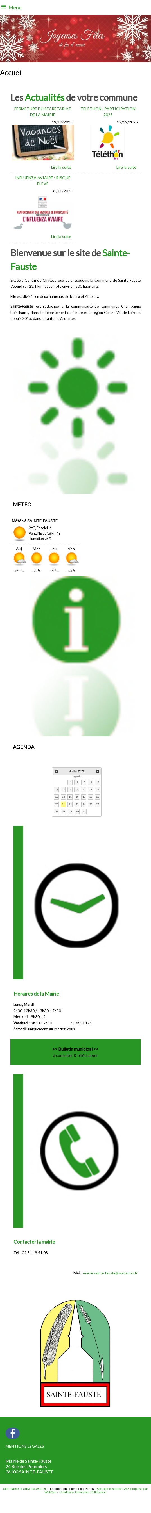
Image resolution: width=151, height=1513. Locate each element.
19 (97, 796)
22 (70, 804)
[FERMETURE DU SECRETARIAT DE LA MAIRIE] (43, 112)
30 (77, 811)
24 (84, 804)
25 (90, 804)
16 (77, 796)
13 (56, 796)
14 (63, 796)
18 (90, 796)
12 (97, 789)
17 (84, 796)
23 (77, 804)
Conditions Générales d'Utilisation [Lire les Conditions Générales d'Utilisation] (83, 1492)
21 (63, 804)
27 (56, 811)
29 (70, 811)
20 (56, 804)
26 (97, 804)
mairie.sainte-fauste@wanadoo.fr (110, 1273)
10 (83, 789)
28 (63, 811)
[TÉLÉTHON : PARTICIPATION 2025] (108, 112)
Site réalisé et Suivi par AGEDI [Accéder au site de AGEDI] (24, 1488)
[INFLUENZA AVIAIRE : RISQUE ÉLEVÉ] (43, 181)
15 (70, 796)
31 (84, 811)
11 (90, 789)
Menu (15, 7)
